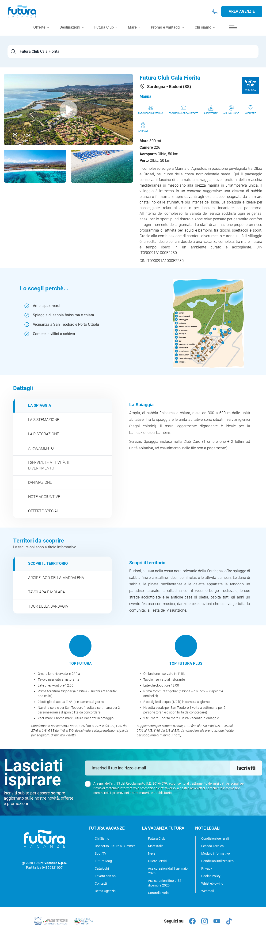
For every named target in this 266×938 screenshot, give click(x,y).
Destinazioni (72, 31)
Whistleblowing (212, 883)
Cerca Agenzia (105, 891)
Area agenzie (242, 13)
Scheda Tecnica (212, 846)
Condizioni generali (215, 838)
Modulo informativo (215, 853)
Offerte (41, 31)
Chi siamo (205, 31)
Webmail (207, 891)
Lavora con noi (105, 876)
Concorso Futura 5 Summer (115, 846)
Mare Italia (155, 846)
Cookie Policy (210, 876)
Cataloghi (102, 868)
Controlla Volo (158, 893)
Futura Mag (103, 861)
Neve (151, 853)
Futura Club (156, 838)
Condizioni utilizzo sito (217, 861)
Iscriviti (246, 768)
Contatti (101, 883)
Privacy (206, 868)
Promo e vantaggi (167, 31)
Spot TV (100, 853)
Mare (134, 31)
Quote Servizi (157, 861)
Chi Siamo (102, 838)
